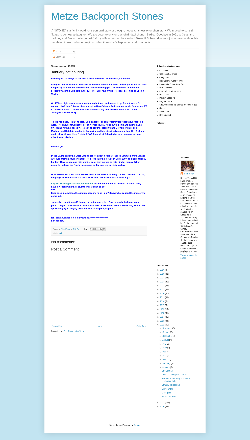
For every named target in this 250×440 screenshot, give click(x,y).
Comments (59, 57)
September (167, 336)
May (164, 352)
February (166, 363)
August (165, 340)
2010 (162, 406)
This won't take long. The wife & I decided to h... (176, 379)
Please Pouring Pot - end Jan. (175, 375)
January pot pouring (171, 385)
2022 (162, 285)
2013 (162, 321)
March (165, 359)
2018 (162, 301)
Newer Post (57, 326)
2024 (162, 278)
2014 (162, 317)
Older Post (141, 326)
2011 (162, 402)
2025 (162, 274)
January (166, 367)
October (166, 332)
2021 (162, 289)
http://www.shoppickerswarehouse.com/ (72, 183)
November (167, 328)
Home (99, 326)
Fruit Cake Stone (169, 396)
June (164, 348)
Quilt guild (166, 393)
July (164, 344)
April (164, 355)
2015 (162, 313)
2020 (162, 293)
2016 (162, 309)
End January (167, 371)
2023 (162, 282)
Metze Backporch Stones (107, 16)
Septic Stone (167, 389)
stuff (60, 233)
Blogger (137, 425)
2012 (162, 325)
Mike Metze (189, 174)
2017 (162, 305)
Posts (57, 52)
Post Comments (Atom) (73, 331)
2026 (162, 270)
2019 (162, 297)
